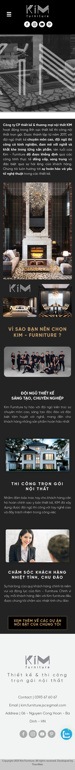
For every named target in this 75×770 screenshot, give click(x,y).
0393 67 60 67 (46, 697)
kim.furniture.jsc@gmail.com (43, 705)
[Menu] (9, 14)
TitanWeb (37, 764)
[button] (37, 623)
